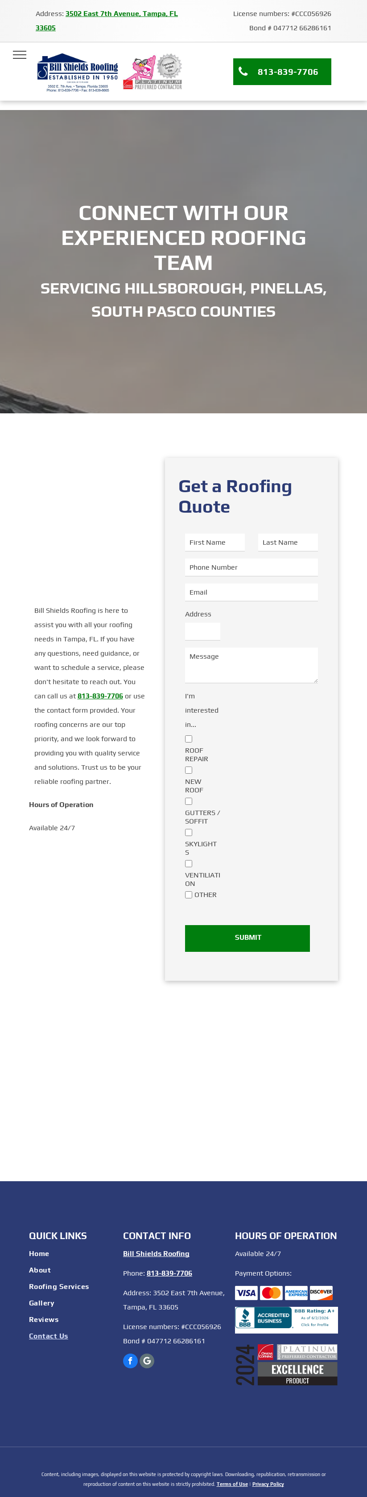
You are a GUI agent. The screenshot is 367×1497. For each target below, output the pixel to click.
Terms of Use (232, 1484)
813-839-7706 (100, 696)
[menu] (19, 54)
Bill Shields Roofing (156, 1253)
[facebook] (130, 1362)
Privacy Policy (268, 1484)
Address (198, 614)
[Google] (147, 1362)
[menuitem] (71, 1255)
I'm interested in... (202, 710)
